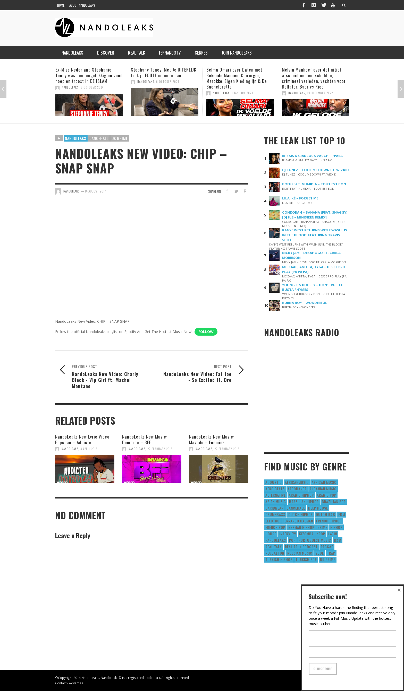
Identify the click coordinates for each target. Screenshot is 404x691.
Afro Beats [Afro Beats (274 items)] (275, 488)
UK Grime (120, 138)
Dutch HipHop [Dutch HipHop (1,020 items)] (300, 514)
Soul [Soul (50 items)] (319, 553)
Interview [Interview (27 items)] (287, 533)
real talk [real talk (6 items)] (273, 546)
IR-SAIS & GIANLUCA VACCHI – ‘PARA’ (312, 155)
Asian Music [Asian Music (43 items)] (275, 501)
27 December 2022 (320, 93)
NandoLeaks (70, 87)
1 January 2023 (242, 93)
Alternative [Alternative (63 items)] (275, 495)
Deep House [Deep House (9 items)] (318, 508)
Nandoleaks (75, 138)
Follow (206, 331)
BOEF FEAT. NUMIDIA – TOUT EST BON (314, 184)
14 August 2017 (95, 191)
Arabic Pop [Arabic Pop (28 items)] (326, 495)
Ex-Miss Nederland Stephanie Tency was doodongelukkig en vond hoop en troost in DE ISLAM (89, 75)
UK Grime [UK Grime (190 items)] (327, 559)
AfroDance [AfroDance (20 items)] (297, 488)
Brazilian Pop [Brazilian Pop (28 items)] (334, 501)
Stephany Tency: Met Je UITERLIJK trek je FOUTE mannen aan (163, 72)
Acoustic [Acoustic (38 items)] (273, 482)
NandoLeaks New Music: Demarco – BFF (144, 439)
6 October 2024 (92, 87)
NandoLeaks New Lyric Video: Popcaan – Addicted (83, 439)
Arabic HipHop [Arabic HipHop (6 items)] (301, 495)
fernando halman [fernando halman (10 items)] (298, 520)
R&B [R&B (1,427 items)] (337, 540)
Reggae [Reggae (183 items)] (327, 546)
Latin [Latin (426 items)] (332, 533)
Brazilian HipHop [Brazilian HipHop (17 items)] (304, 501)
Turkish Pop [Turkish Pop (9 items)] (306, 559)
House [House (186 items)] (270, 533)
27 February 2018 (160, 449)
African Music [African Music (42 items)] (324, 482)
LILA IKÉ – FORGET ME (300, 198)
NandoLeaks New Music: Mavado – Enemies (211, 439)
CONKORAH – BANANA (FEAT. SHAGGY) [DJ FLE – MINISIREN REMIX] (315, 215)
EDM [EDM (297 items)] (341, 514)
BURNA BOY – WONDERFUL (304, 302)
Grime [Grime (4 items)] (322, 527)
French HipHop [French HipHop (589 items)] (329, 520)
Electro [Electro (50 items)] (272, 520)
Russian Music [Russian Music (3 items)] (299, 553)
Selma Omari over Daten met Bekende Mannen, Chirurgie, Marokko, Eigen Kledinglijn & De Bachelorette (236, 78)
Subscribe (322, 668)
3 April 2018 (89, 449)
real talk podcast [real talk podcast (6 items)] (301, 546)
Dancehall (98, 138)
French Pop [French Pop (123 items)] (275, 527)
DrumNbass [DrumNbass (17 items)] (275, 514)
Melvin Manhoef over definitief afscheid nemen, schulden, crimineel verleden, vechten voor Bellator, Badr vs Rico (314, 78)
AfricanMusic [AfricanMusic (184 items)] (297, 482)
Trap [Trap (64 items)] (331, 553)
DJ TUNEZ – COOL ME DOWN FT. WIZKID (315, 170)
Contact (60, 683)
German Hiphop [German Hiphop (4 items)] (301, 527)
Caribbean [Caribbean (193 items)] (274, 508)
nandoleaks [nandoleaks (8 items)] (275, 540)
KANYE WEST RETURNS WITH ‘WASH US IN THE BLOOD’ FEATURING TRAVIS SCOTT (314, 235)
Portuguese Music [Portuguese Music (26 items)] (315, 540)
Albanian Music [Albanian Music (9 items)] (323, 488)
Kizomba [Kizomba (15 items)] (306, 533)
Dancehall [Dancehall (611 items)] (296, 508)
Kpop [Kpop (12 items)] (321, 533)
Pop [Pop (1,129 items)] (292, 540)
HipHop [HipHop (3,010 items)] (336, 527)
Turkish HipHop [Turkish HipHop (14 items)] (278, 559)
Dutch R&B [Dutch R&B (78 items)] (325, 514)
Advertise (76, 683)
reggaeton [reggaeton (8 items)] (274, 553)
